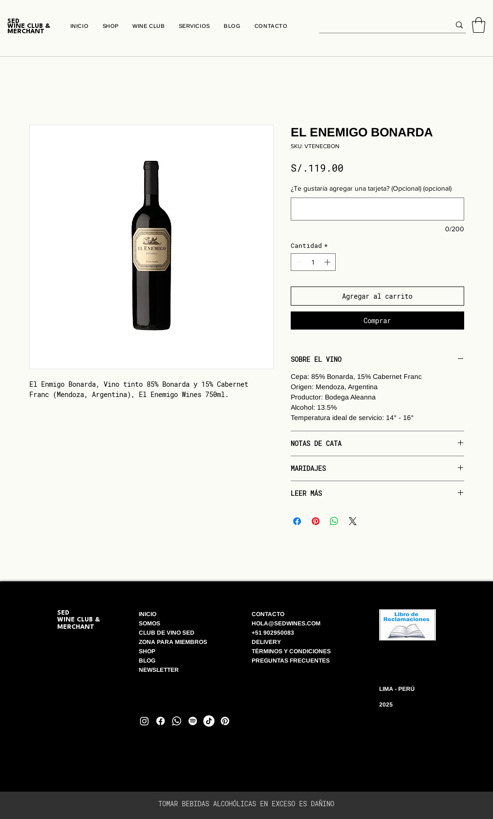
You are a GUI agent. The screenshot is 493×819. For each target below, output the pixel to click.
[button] (478, 25)
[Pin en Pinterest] (316, 521)
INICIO (147, 614)
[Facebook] (160, 721)
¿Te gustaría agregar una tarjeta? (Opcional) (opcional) (371, 188)
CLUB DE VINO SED (166, 632)
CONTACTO (268, 614)
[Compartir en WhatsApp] (334, 521)
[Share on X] (353, 521)
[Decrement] (298, 262)
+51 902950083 (273, 632)
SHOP (147, 651)
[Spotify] (192, 721)
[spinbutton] (312, 262)
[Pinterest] (225, 721)
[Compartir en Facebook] (297, 521)
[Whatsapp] (176, 721)
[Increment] (328, 262)
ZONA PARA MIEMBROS (173, 642)
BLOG (148, 660)
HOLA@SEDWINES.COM (286, 623)
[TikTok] (208, 721)
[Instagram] (144, 721)
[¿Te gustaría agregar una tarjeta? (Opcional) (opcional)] (377, 209)
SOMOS (149, 623)
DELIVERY (266, 642)
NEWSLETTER (159, 669)
